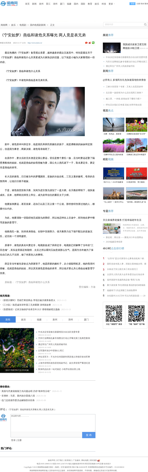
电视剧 (23, 25)
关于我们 (59, 460)
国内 (76, 4)
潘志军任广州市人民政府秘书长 (52, 344)
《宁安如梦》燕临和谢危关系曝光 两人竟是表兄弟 (31, 409)
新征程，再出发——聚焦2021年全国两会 (124, 237)
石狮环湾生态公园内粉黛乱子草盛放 (113, 155)
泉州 (41, 4)
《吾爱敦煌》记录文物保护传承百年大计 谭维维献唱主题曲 (30, 309)
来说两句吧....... (53, 422)
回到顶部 (93, 460)
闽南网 (4, 25)
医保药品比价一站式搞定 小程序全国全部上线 (59, 369)
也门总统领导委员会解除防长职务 (18, 400)
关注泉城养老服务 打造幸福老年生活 (122, 220)
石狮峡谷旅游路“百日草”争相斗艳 (136, 134)
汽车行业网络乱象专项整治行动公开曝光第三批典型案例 (64, 338)
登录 (13, 440)
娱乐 (97, 4)
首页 (27, 4)
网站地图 (85, 460)
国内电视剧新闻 (38, 25)
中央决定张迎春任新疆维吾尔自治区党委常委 (59, 332)
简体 (142, 4)
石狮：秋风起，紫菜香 (112, 134)
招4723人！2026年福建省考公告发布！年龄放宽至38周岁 (113, 182)
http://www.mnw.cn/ (35, 43)
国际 (83, 4)
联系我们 (68, 460)
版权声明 (51, 460)
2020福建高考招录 (114, 242)
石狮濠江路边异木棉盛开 (136, 155)
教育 (90, 4)
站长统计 (107, 464)
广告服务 (76, 460)
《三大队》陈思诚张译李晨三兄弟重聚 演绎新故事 (26, 305)
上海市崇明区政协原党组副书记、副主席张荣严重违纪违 (64, 363)
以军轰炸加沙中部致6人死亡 (51, 350)
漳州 (55, 4)
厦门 (62, 4)
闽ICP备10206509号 (79, 467)
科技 (104, 4)
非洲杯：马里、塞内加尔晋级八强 (18, 396)
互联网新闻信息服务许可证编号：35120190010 (106, 467)
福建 (69, 4)
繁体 (146, 4)
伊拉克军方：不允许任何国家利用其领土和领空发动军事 (64, 357)
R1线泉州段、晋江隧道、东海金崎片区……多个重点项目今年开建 (136, 182)
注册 (138, 4)
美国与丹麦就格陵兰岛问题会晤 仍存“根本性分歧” (26, 391)
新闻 (34, 4)
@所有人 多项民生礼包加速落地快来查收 (124, 80)
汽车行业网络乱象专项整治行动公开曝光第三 (126, 62)
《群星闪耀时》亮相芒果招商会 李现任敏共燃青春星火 (28, 300)
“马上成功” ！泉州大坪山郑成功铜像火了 (113, 202)
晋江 (48, 4)
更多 (111, 4)
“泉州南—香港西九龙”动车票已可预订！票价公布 (136, 202)
